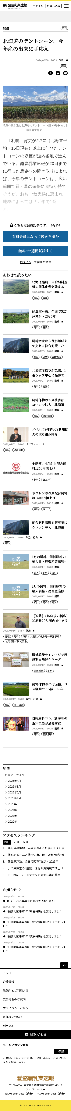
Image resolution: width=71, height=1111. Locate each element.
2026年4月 (14, 780)
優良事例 (47, 734)
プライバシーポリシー (17, 1008)
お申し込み (53, 6)
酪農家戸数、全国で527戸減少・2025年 (49, 314)
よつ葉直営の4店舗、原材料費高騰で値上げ (35, 868)
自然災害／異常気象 (16, 641)
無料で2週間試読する (35, 250)
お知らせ (10, 889)
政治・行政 (34, 537)
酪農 (61, 60)
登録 (61, 1051)
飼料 (64, 28)
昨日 (7, 842)
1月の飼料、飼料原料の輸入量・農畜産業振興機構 (49, 561)
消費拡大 (56, 357)
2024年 (12, 810)
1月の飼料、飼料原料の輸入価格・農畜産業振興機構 (49, 591)
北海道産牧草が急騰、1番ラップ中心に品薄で (49, 373)
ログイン (38, 6)
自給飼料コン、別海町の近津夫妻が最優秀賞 (49, 720)
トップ (7, 973)
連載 (7, 636)
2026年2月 (14, 792)
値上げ (46, 479)
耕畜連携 (18, 450)
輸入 (36, 573)
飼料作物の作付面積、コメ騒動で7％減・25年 (49, 686)
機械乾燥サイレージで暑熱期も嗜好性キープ (49, 657)
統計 (53, 573)
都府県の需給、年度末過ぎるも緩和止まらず (36, 848)
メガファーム (35, 444)
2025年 (12, 804)
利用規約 (8, 1026)
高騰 (45, 386)
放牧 (45, 357)
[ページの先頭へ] (64, 965)
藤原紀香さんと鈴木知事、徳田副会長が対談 (36, 855)
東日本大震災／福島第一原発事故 (41, 636)
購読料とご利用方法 (15, 990)
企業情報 (8, 982)
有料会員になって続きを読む (35, 236)
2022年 (12, 821)
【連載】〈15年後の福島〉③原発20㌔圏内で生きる (50, 618)
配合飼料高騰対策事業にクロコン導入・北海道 (49, 525)
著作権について (13, 1017)
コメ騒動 (18, 705)
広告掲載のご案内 (14, 999)
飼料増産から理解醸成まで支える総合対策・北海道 (49, 345)
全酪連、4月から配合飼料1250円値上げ (49, 466)
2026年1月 (14, 798)
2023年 (12, 815)
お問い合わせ (35, 1034)
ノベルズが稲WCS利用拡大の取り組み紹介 (50, 431)
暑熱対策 (39, 670)
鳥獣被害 (47, 416)
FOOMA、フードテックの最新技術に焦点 (34, 875)
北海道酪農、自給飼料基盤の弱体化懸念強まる (49, 284)
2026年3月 (14, 786)
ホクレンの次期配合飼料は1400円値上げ (49, 495)
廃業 (45, 298)
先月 (25, 842)
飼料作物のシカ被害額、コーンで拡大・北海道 (49, 402)
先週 (16, 842)
